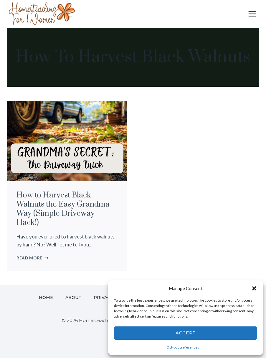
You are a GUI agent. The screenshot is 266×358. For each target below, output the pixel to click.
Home (46, 297)
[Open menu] (252, 14)
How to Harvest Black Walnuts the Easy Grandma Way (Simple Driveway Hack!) (63, 209)
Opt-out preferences (182, 347)
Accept (186, 333)
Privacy (103, 297)
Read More (32, 258)
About (73, 297)
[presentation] (67, 141)
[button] (254, 288)
